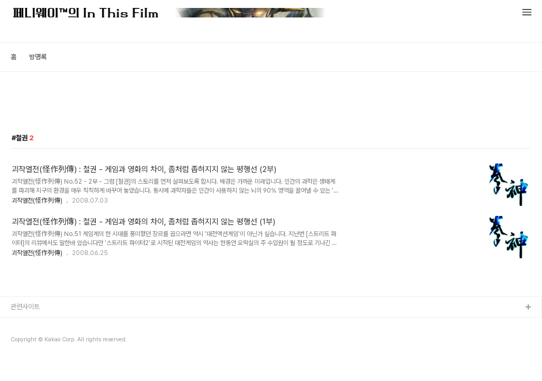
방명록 (38, 57)
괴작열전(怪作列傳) (37, 200)
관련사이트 (25, 307)
